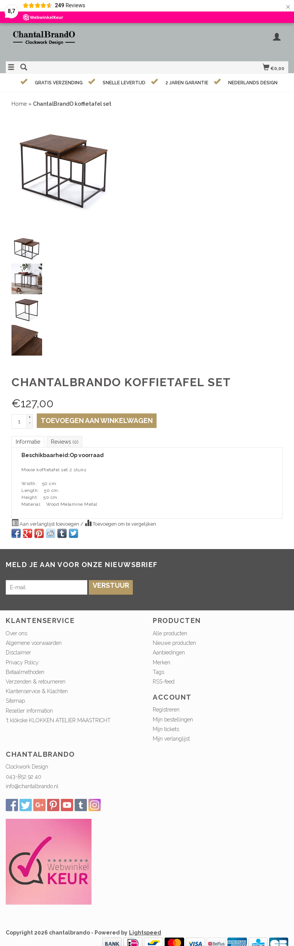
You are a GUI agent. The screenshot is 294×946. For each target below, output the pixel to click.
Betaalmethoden (25, 672)
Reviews (64, 442)
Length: (30, 490)
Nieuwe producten (174, 643)
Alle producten (170, 633)
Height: (29, 497)
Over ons (16, 633)
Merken (161, 662)
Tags (158, 672)
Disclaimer (18, 652)
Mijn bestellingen (173, 719)
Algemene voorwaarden (34, 643)
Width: (29, 483)
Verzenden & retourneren (35, 682)
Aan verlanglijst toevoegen (45, 523)
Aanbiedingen (169, 652)
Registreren (166, 710)
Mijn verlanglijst (171, 739)
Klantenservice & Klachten (37, 691)
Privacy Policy (22, 662)
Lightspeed (145, 933)
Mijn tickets (166, 729)
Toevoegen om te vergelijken (120, 523)
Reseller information (29, 711)
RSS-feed (164, 682)
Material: (31, 504)
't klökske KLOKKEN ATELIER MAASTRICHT (58, 720)
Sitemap (15, 701)
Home (19, 104)
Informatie (28, 442)
